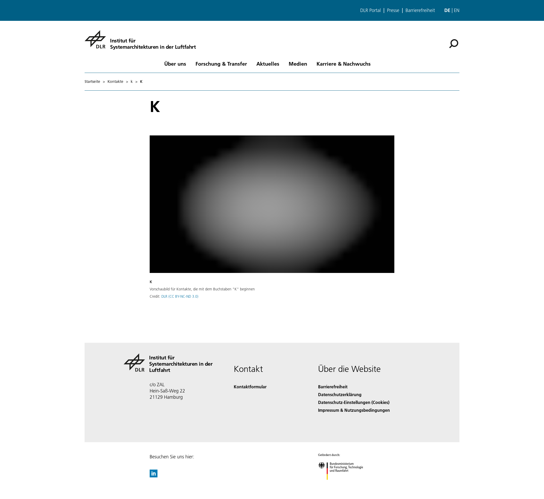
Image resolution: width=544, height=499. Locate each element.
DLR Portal (370, 10)
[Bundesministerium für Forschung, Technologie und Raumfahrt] (343, 484)
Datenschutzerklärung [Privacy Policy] (340, 394)
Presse (393, 10)
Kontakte (115, 81)
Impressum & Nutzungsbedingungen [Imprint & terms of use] (354, 410)
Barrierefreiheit (420, 10)
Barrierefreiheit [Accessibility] (332, 386)
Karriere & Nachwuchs (344, 63)
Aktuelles (267, 63)
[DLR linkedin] (153, 476)
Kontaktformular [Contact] (250, 386)
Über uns (175, 63)
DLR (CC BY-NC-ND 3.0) (179, 296)
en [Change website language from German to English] (456, 10)
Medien (298, 63)
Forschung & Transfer (221, 63)
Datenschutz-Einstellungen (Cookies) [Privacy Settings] (353, 402)
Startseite (92, 81)
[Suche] (453, 43)
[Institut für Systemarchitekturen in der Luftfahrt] (140, 39)
